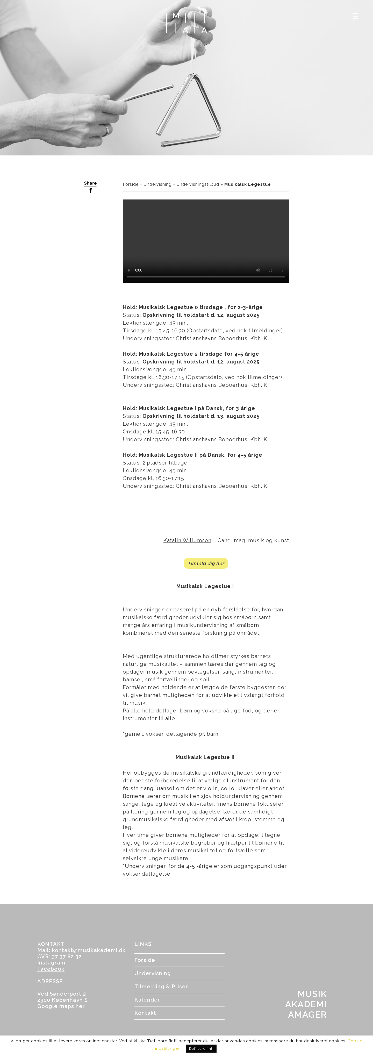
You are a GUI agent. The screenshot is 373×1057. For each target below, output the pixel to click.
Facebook (50, 969)
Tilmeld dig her (206, 563)
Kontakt (145, 1013)
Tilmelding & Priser (161, 986)
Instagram (51, 963)
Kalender (147, 1000)
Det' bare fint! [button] (201, 1049)
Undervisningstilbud (198, 184)
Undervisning (157, 184)
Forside (131, 184)
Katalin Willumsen (187, 540)
